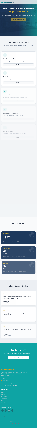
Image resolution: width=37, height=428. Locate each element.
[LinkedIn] (9, 411)
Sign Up (6, 416)
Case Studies (4, 397)
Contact (3, 403)
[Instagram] (6, 411)
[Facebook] (2, 411)
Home (2, 392)
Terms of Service (21, 423)
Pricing (2, 401)
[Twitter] (12, 411)
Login (2, 416)
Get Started (18, 64)
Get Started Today (18, 19)
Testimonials (4, 399)
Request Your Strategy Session (18, 357)
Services (3, 395)
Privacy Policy (14, 423)
